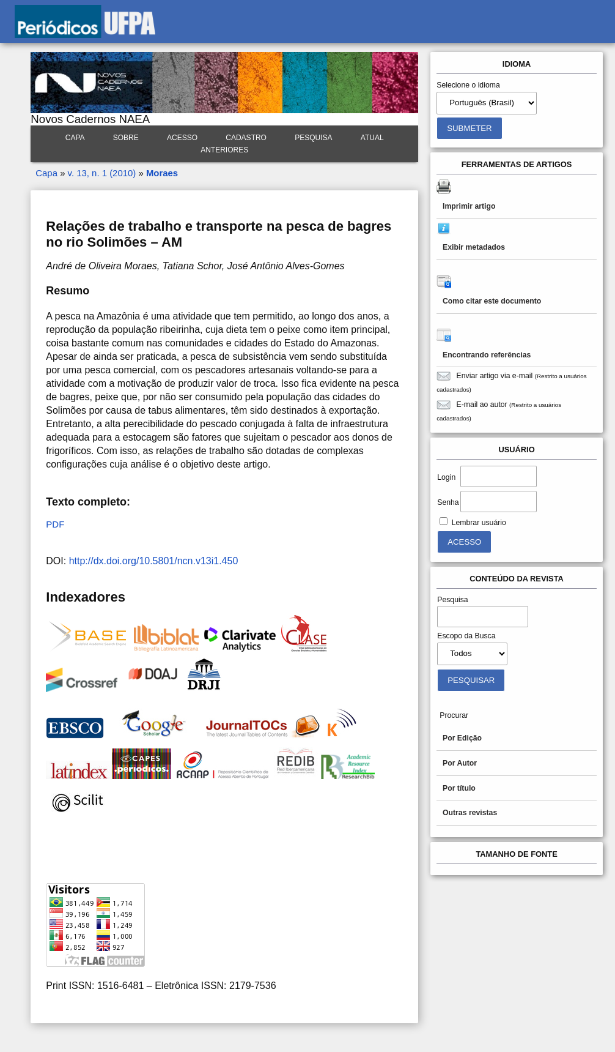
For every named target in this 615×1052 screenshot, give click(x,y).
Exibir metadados (474, 247)
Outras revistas (470, 812)
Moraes (162, 173)
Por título (459, 788)
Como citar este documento (492, 301)
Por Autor (460, 763)
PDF (55, 524)
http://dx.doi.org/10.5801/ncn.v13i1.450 (153, 561)
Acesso (182, 137)
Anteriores (224, 150)
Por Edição (462, 738)
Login (446, 477)
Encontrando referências (487, 355)
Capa (75, 137)
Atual (372, 137)
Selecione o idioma (468, 85)
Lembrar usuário (479, 522)
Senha (447, 502)
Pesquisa (313, 137)
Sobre (126, 137)
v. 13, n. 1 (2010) (102, 173)
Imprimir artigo (469, 206)
